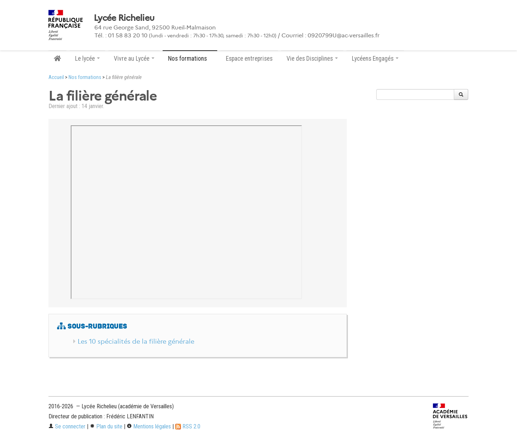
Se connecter (66, 426)
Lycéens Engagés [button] (375, 58)
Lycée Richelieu (124, 17)
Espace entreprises (249, 58)
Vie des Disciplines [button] (312, 58)
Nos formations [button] (190, 58)
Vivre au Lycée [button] (134, 58)
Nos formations (85, 77)
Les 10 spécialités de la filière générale (136, 341)
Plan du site (106, 426)
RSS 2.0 (187, 426)
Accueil (56, 77)
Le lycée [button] (87, 58)
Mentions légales (149, 426)
